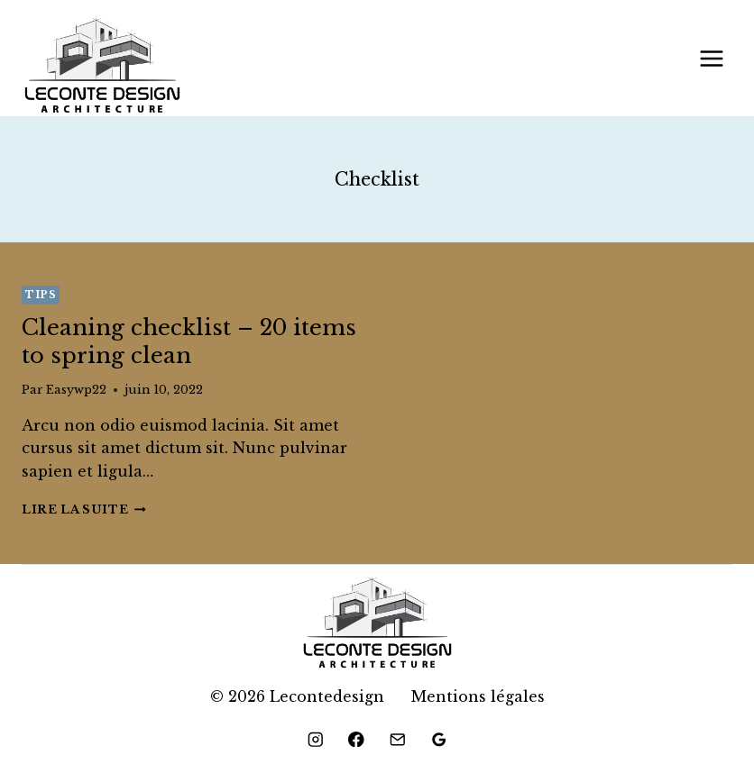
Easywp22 (76, 389)
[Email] (397, 739)
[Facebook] (356, 739)
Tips (40, 294)
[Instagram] (315, 739)
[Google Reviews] (439, 739)
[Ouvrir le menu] (711, 58)
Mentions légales (478, 696)
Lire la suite (84, 509)
